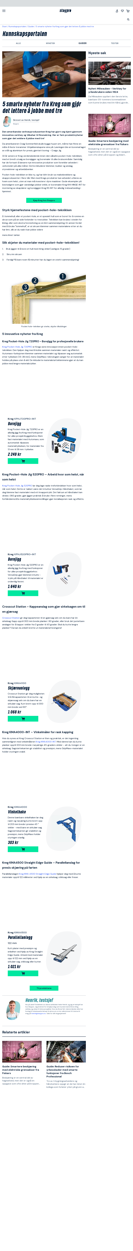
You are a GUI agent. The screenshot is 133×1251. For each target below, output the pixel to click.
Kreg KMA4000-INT (46, 741)
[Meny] (4, 10)
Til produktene (44, 988)
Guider (31, 26)
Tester (114, 43)
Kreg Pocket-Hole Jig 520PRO (17, 485)
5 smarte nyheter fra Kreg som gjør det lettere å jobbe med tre (65, 26)
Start (4, 26)
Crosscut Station (11, 617)
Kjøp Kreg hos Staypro (44, 200)
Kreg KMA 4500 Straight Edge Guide (37, 873)
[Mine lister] (122, 11)
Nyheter (50, 43)
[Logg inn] (117, 11)
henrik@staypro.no (38, 1013)
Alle (18, 43)
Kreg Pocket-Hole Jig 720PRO (17, 346)
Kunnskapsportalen (17, 26)
